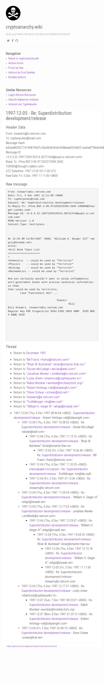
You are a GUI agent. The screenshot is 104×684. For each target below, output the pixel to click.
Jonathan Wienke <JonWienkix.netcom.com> (56, 374)
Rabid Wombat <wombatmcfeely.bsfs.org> (55, 383)
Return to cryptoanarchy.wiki (23, 58)
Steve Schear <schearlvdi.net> (47, 392)
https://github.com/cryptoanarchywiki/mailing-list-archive (32, 646)
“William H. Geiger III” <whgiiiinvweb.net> (53, 406)
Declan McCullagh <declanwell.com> (51, 369)
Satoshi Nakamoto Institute (23, 99)
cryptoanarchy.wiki (24, 27)
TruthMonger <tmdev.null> (44, 402)
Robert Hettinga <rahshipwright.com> (51, 388)
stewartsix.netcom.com (43, 397)
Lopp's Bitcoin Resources (22, 94)
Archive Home (15, 63)
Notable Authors (17, 77)
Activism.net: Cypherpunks (22, 104)
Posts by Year (15, 67)
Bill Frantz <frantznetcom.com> (48, 359)
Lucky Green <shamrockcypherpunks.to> (54, 378)
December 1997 (36, 353)
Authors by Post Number (21, 72)
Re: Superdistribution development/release (64, 455)
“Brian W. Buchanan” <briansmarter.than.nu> (55, 364)
